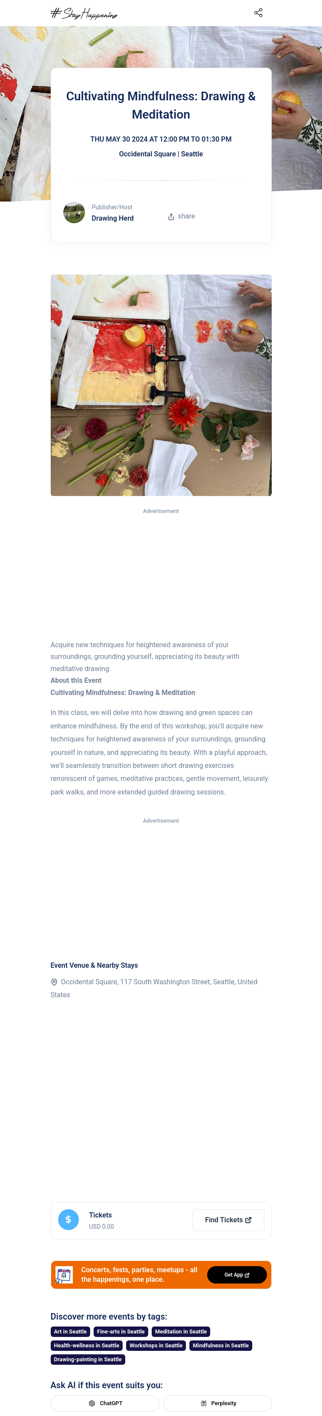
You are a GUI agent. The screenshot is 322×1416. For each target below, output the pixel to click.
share (181, 216)
